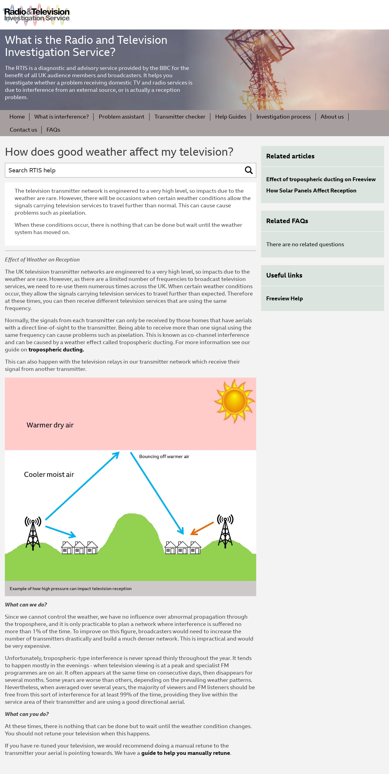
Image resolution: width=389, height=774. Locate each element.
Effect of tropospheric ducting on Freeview (321, 179)
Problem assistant (121, 116)
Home (17, 116)
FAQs (53, 129)
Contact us (23, 129)
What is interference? (61, 116)
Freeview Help (284, 298)
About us (332, 116)
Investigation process (283, 116)
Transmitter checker (179, 116)
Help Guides (230, 116)
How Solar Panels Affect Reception (311, 190)
